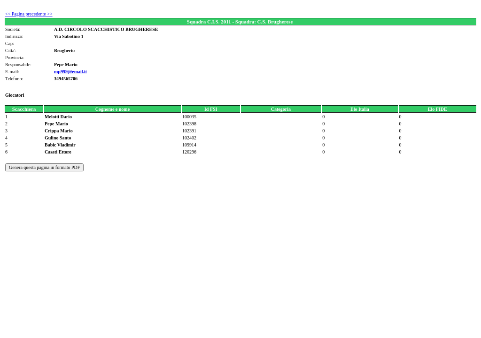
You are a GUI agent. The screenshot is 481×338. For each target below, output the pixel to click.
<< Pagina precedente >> (29, 13)
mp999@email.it (70, 71)
